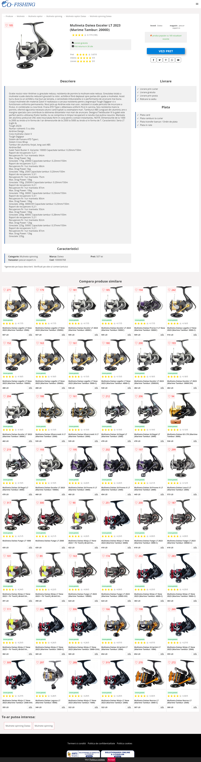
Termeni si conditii (76, 743)
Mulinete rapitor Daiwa (76, 16)
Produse (9, 16)
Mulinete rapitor (35, 16)
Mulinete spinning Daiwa (101, 16)
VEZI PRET (166, 51)
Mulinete (21, 16)
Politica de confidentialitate (101, 743)
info (30, 334)
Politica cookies (124, 743)
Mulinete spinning (54, 16)
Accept (111, 759)
